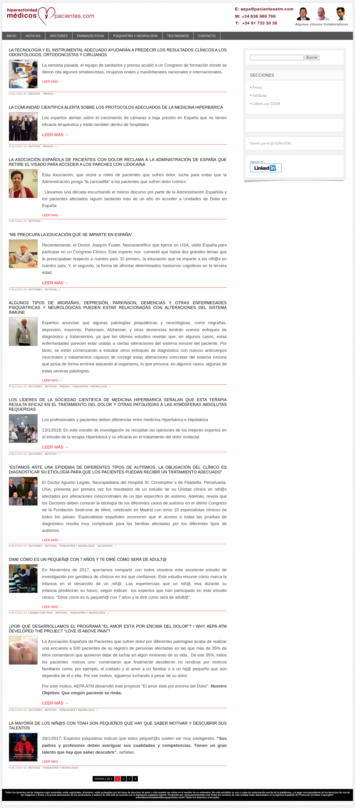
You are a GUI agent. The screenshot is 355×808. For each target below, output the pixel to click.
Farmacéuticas (90, 36)
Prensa (48, 94)
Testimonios (178, 36)
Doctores (59, 36)
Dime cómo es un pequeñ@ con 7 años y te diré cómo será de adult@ (88, 559)
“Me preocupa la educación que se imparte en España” (70, 234)
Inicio (11, 36)
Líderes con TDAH (41, 613)
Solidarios (105, 546)
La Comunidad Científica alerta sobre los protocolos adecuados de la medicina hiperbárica (116, 107)
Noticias (33, 36)
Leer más (52, 81)
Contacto (207, 36)
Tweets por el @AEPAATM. (270, 143)
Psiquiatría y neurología (135, 36)
